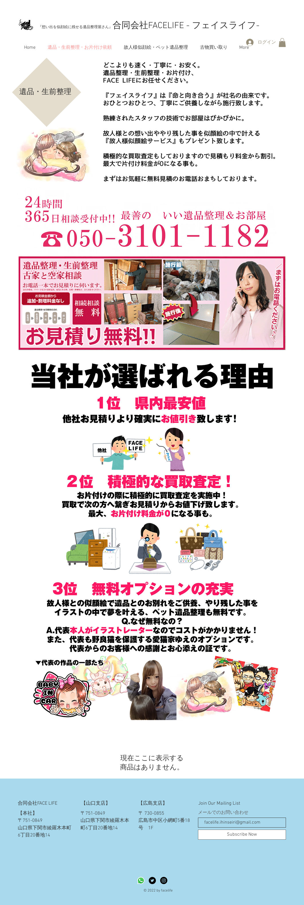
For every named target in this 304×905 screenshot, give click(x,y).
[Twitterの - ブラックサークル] (152, 880)
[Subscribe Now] (242, 835)
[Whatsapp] (140, 880)
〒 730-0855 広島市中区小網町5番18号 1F (164, 821)
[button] (282, 42)
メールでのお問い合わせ (223, 812)
